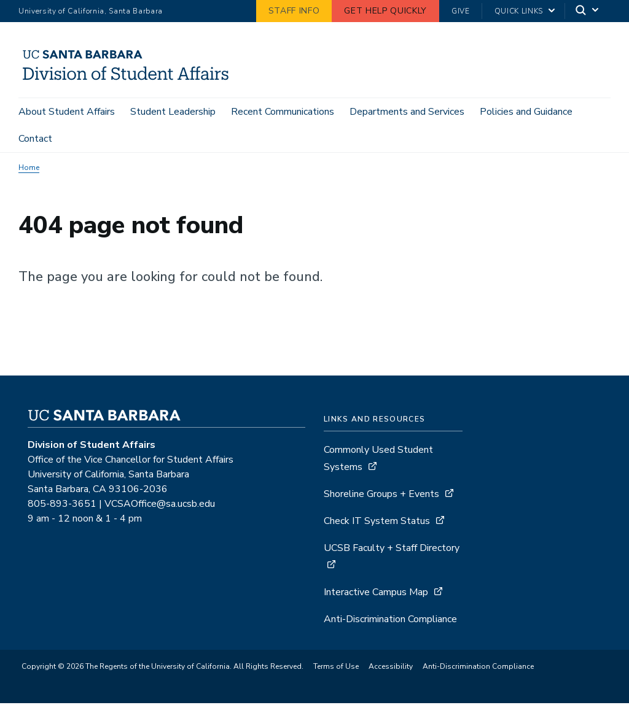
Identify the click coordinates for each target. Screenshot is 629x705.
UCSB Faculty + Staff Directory (391, 550)
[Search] (588, 11)
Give (460, 11)
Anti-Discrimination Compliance (390, 621)
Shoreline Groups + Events (381, 496)
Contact (35, 138)
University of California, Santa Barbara (90, 11)
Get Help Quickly (385, 11)
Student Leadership (173, 111)
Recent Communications (282, 111)
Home (28, 169)
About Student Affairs (66, 111)
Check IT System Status (377, 523)
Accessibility (391, 668)
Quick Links (518, 11)
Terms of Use (336, 668)
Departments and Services (407, 111)
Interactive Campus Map (376, 594)
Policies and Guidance (526, 111)
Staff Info (294, 11)
